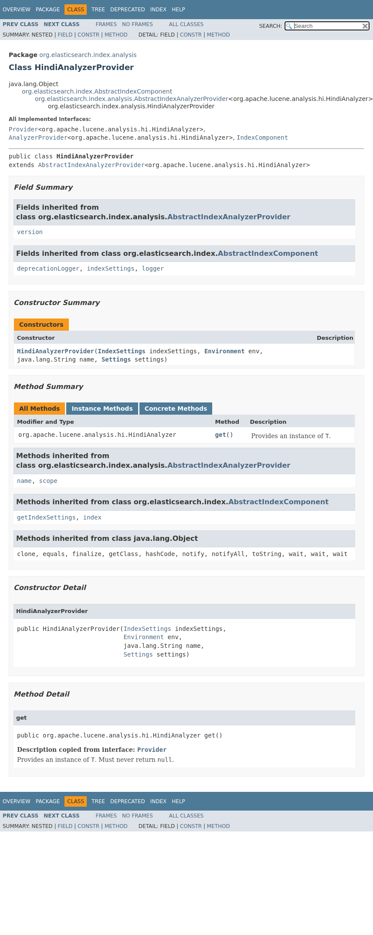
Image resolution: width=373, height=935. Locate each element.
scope (48, 480)
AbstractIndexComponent (268, 253)
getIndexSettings (46, 517)
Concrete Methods (176, 408)
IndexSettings (122, 351)
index (92, 517)
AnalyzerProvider (38, 137)
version (30, 231)
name (24, 480)
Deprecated (127, 10)
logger (153, 268)
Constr (88, 35)
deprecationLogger (48, 268)
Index (158, 10)
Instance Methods (101, 408)
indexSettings (111, 268)
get (220, 434)
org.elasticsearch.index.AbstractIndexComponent (97, 91)
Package (48, 10)
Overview (17, 10)
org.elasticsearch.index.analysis (87, 54)
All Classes (186, 24)
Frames (106, 24)
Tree (98, 10)
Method (116, 35)
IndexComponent (262, 137)
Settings (116, 359)
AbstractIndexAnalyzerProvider (91, 164)
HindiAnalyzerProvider (55, 351)
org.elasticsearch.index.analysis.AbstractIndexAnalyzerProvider (131, 98)
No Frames (137, 24)
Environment (224, 351)
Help (178, 10)
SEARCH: (270, 26)
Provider (23, 129)
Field (65, 35)
